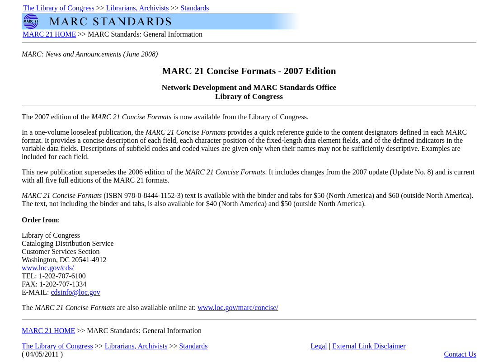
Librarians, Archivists (137, 8)
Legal (318, 346)
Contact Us (460, 354)
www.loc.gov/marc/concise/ (237, 307)
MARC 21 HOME (49, 34)
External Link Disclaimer (369, 346)
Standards (194, 8)
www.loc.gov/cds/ (48, 268)
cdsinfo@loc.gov (75, 292)
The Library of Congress (58, 8)
